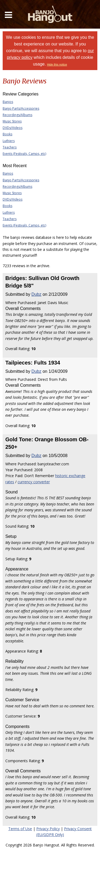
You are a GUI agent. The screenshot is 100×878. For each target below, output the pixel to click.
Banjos (8, 101)
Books (7, 134)
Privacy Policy (48, 828)
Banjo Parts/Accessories (21, 108)
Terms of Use (20, 828)
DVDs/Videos (12, 127)
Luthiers (9, 141)
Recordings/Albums (17, 115)
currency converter (34, 481)
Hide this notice (57, 64)
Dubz (36, 294)
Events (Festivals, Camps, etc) (24, 153)
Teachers (10, 147)
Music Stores (12, 121)
